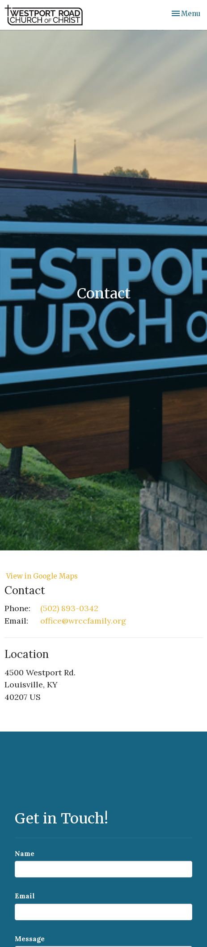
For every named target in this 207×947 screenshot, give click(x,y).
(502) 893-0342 (69, 608)
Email (25, 896)
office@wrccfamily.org (83, 621)
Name (24, 853)
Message (30, 939)
